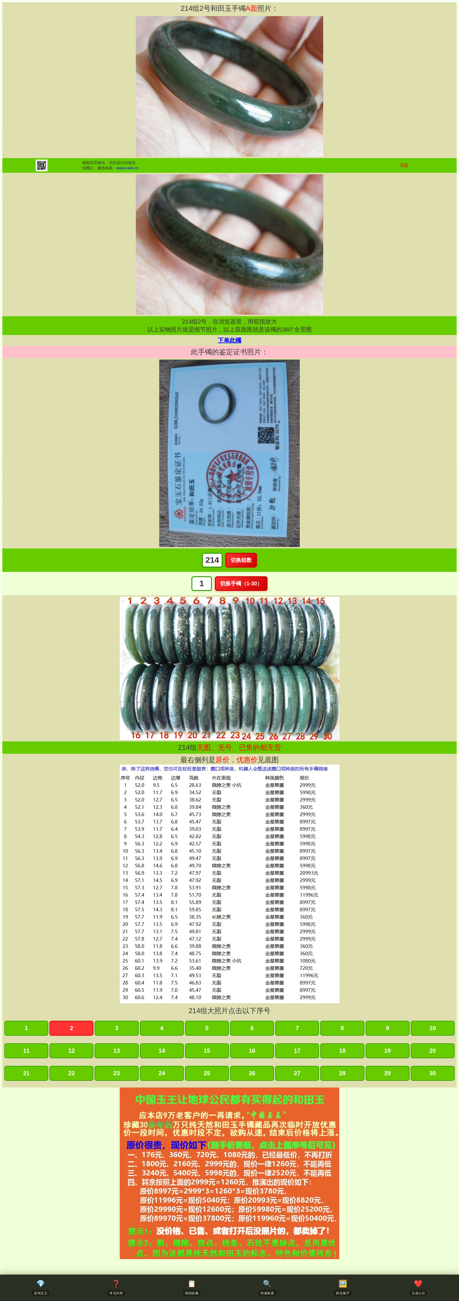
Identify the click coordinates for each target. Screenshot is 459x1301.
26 (252, 1073)
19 (387, 1050)
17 (297, 1050)
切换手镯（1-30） (241, 584)
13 (116, 1050)
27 (297, 1073)
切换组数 (241, 560)
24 (162, 1073)
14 (162, 1050)
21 (26, 1073)
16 (252, 1050)
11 (26, 1050)
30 (432, 1073)
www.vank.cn (128, 168)
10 (432, 1028)
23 (116, 1073)
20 (432, 1050)
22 (71, 1073)
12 (71, 1050)
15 (207, 1050)
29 (387, 1073)
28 (342, 1073)
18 (342, 1050)
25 (207, 1073)
